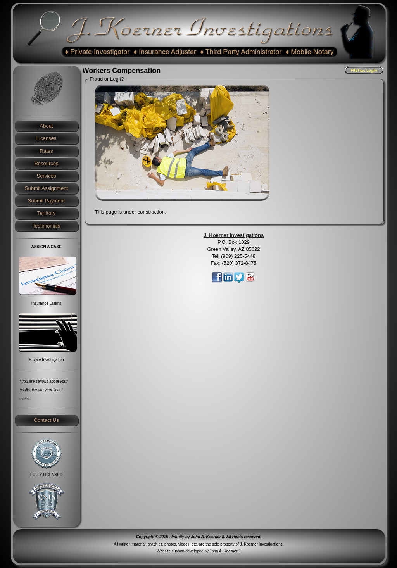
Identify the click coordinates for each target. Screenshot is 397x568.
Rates (46, 151)
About (46, 126)
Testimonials (46, 226)
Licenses (46, 138)
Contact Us (46, 420)
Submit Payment (46, 201)
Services (46, 176)
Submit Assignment (46, 188)
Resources (46, 163)
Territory (46, 213)
